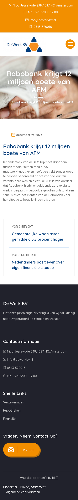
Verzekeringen (13, 402)
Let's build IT (49, 478)
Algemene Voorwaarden (23, 492)
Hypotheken (12, 410)
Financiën (9, 419)
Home (38, 97)
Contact (21, 449)
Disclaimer (10, 487)
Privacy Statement (33, 487)
